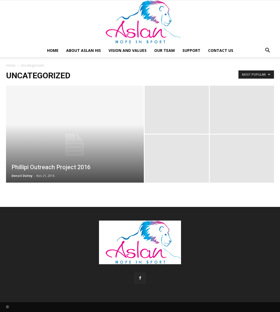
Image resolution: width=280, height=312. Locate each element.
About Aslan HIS (83, 50)
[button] (267, 51)
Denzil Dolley (22, 176)
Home (53, 50)
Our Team (164, 50)
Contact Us (220, 50)
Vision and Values (128, 50)
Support (191, 50)
